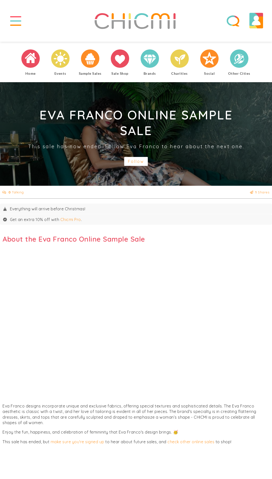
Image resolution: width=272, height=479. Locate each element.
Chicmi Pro (70, 221)
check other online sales (190, 443)
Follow (136, 163)
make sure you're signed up (77, 443)
